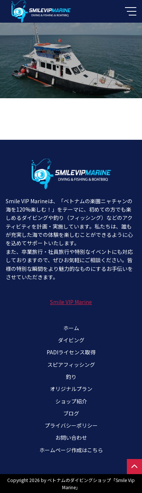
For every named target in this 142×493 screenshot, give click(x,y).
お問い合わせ (71, 437)
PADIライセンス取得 (71, 352)
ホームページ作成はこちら (71, 450)
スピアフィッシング (71, 364)
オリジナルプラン (71, 389)
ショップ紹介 (71, 401)
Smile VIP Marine (71, 302)
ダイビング (71, 340)
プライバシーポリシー (71, 425)
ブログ (71, 413)
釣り (71, 376)
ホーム (71, 328)
